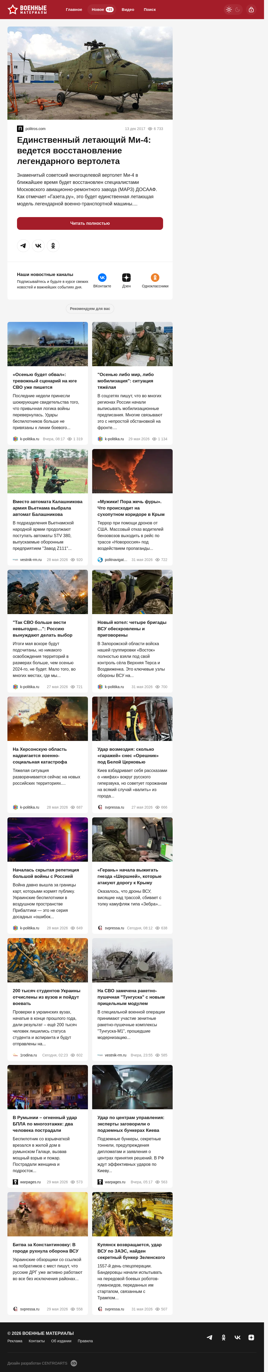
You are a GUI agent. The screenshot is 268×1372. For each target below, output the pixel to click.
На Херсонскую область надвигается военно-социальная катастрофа (40, 756)
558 (76, 1309)
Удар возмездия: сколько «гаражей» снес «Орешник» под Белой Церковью (128, 756)
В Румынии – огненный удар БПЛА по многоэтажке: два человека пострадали (45, 1124)
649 (76, 928)
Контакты (37, 1341)
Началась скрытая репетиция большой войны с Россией (46, 873)
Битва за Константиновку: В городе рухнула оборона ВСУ (45, 1248)
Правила (85, 1341)
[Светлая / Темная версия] (233, 9)
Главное (74, 9)
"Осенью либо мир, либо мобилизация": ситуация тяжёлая (125, 381)
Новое (103, 9)
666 (161, 807)
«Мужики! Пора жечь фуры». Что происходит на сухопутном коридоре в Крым (131, 508)
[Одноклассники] (223, 1337)
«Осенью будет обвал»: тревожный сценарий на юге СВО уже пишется (45, 381)
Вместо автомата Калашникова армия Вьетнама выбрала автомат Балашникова (48, 508)
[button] (23, 245)
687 (76, 807)
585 (161, 1055)
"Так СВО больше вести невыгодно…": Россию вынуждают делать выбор (43, 628)
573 (76, 1182)
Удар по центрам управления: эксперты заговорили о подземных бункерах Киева (130, 1124)
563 (161, 1182)
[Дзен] (251, 1337)
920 (76, 559)
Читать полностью (90, 223)
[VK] (237, 1337)
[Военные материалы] (27, 9)
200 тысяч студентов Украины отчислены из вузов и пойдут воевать (46, 997)
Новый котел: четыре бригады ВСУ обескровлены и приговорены (132, 628)
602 (76, 1055)
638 (161, 928)
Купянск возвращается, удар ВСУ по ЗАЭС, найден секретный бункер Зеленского (131, 1251)
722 (161, 559)
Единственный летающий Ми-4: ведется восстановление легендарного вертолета (84, 150)
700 (161, 686)
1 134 (159, 439)
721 (76, 686)
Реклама (14, 1341)
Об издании (61, 1341)
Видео (128, 9)
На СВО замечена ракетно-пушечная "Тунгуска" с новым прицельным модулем (131, 997)
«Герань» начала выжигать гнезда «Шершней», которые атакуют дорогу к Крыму (129, 876)
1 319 (75, 439)
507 (161, 1309)
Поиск (150, 9)
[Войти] (251, 9)
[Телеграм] (210, 1337)
